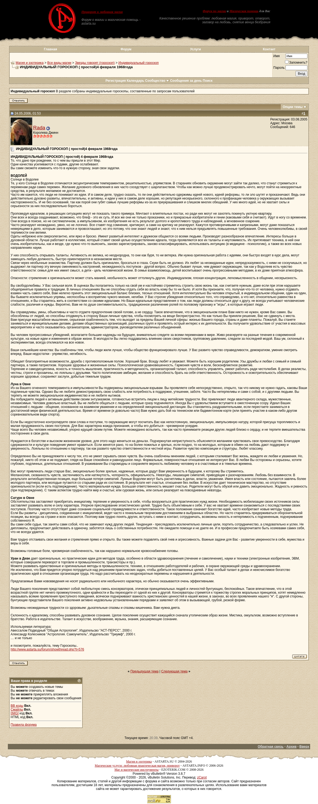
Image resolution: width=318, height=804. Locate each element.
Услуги (195, 49)
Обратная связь (271, 747)
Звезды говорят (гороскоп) (95, 63)
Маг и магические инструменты (136, 770)
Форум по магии (214, 11)
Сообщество (157, 81)
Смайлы (17, 709)
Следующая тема (174, 671)
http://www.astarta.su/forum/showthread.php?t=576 (47, 649)
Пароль (279, 68)
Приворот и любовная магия (102, 12)
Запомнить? (296, 62)
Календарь (135, 81)
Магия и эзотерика (30, 63)
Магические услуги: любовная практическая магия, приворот (137, 765)
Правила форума (24, 725)
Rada (39, 127)
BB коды (17, 706)
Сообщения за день (186, 81)
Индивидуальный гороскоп (138, 63)
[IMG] (14, 713)
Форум (126, 49)
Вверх (304, 747)
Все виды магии (59, 63)
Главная (50, 49)
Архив (291, 747)
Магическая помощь (243, 11)
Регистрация (115, 81)
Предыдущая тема (145, 671)
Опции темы (293, 107)
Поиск (208, 81)
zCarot (202, 777)
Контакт (269, 49)
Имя (276, 56)
